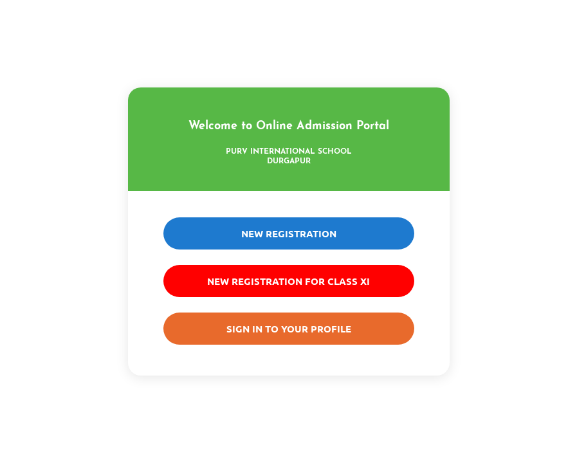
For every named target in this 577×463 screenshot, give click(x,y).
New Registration (288, 233)
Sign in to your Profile (288, 328)
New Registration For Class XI (288, 281)
